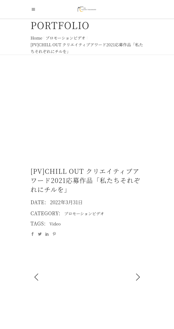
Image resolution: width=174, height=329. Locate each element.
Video (55, 224)
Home (36, 38)
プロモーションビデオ (65, 38)
